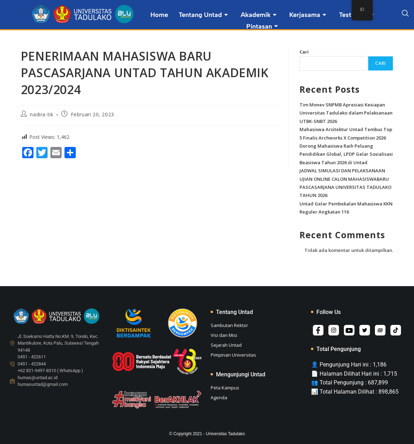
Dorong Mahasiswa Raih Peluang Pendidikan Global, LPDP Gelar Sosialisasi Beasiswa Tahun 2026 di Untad (346, 154)
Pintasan (262, 26)
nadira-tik (41, 114)
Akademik (259, 15)
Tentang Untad (203, 15)
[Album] (380, 330)
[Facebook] (318, 330)
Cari (304, 52)
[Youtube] (349, 330)
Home (159, 15)
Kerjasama (307, 15)
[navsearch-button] (405, 14)
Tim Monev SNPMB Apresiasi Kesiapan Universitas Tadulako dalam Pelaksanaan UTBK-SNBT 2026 (346, 112)
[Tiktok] (395, 330)
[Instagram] (333, 330)
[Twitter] (364, 330)
